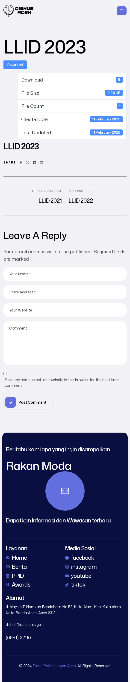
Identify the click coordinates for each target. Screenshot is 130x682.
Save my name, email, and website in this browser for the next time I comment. (63, 382)
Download (15, 65)
